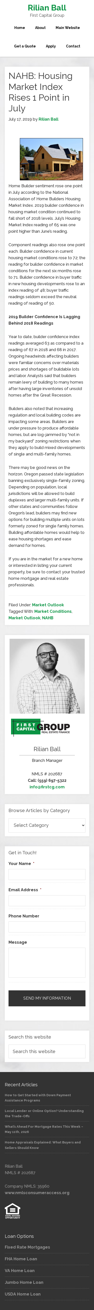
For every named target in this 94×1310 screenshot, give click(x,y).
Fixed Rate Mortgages (27, 1247)
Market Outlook (48, 605)
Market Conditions (53, 611)
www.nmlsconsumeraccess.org (37, 1192)
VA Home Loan (20, 1270)
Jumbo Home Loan (24, 1282)
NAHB (47, 618)
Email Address (25, 889)
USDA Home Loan (23, 1294)
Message (18, 942)
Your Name (21, 863)
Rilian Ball (47, 7)
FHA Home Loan (21, 1259)
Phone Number (24, 916)
